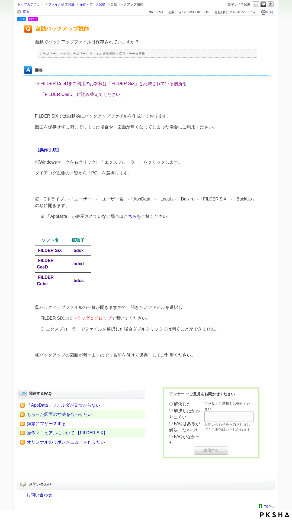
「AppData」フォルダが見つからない (63, 405)
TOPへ (269, 506)
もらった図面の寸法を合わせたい (59, 414)
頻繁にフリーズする (46, 423)
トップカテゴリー (30, 4)
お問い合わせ (39, 495)
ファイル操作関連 (61, 4)
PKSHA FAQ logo (274, 514)
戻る (26, 12)
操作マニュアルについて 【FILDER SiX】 (67, 433)
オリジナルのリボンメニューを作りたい (66, 442)
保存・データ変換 (92, 4)
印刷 (269, 12)
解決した (182, 404)
